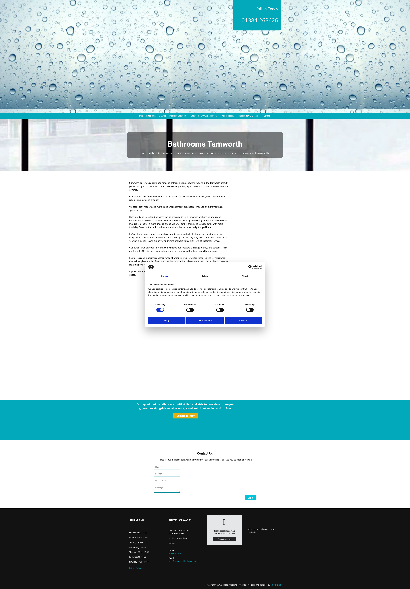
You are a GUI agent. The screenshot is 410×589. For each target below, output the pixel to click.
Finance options (227, 116)
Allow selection (205, 320)
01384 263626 (260, 20)
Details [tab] (205, 276)
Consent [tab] (165, 276)
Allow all (243, 320)
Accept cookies (224, 539)
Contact (267, 116)
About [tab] (245, 276)
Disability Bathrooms (178, 116)
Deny (166, 320)
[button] (185, 416)
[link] (224, 522)
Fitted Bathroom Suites (156, 116)
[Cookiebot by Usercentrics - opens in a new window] (250, 267)
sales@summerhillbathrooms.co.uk (184, 561)
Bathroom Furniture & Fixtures (204, 116)
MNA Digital (260, 585)
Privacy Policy (135, 568)
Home (140, 116)
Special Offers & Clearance (249, 116)
